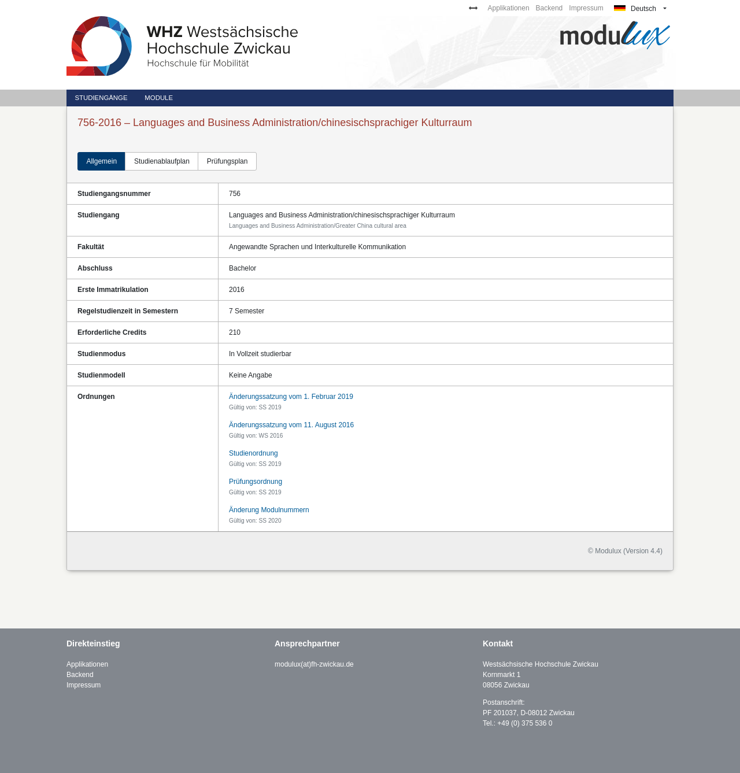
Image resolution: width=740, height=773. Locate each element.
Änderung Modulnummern (269, 510)
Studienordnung (253, 453)
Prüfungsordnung (255, 482)
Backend (549, 8)
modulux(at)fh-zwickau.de (314, 664)
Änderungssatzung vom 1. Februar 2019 (291, 397)
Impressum (586, 8)
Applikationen (509, 8)
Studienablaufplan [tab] (162, 161)
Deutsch (635, 8)
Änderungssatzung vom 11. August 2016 (291, 425)
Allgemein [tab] (101, 161)
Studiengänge (101, 97)
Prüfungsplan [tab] (227, 161)
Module (159, 97)
